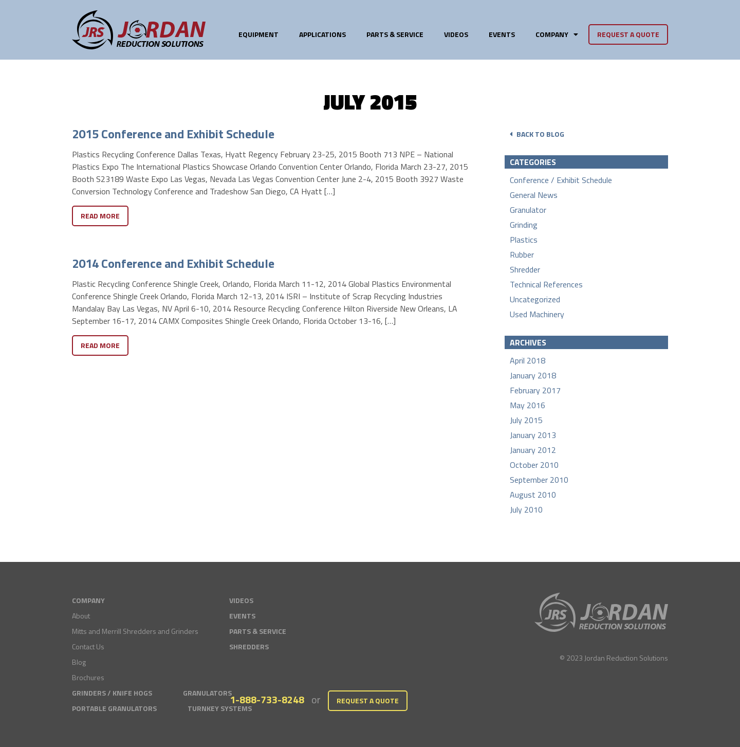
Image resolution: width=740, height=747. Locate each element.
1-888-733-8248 (267, 699)
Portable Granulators (114, 708)
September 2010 (539, 479)
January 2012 (533, 450)
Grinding (524, 224)
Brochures (88, 677)
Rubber (522, 254)
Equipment (258, 34)
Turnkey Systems (220, 708)
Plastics (524, 239)
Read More (100, 215)
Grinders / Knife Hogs (112, 692)
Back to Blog (537, 134)
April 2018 (527, 360)
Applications (322, 34)
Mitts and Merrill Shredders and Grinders (135, 631)
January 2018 (533, 375)
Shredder (525, 269)
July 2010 (526, 509)
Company (556, 34)
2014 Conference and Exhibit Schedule (173, 263)
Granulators (207, 692)
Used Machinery (537, 314)
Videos (456, 34)
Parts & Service (394, 34)
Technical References (546, 284)
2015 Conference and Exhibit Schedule (173, 133)
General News (534, 195)
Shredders (249, 646)
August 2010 (533, 494)
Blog (79, 662)
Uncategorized (535, 299)
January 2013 (533, 435)
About (81, 615)
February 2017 (535, 390)
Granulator (528, 210)
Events (502, 34)
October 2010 (534, 465)
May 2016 (527, 405)
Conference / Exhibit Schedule (561, 180)
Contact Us (88, 646)
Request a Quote (628, 34)
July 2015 (526, 420)
